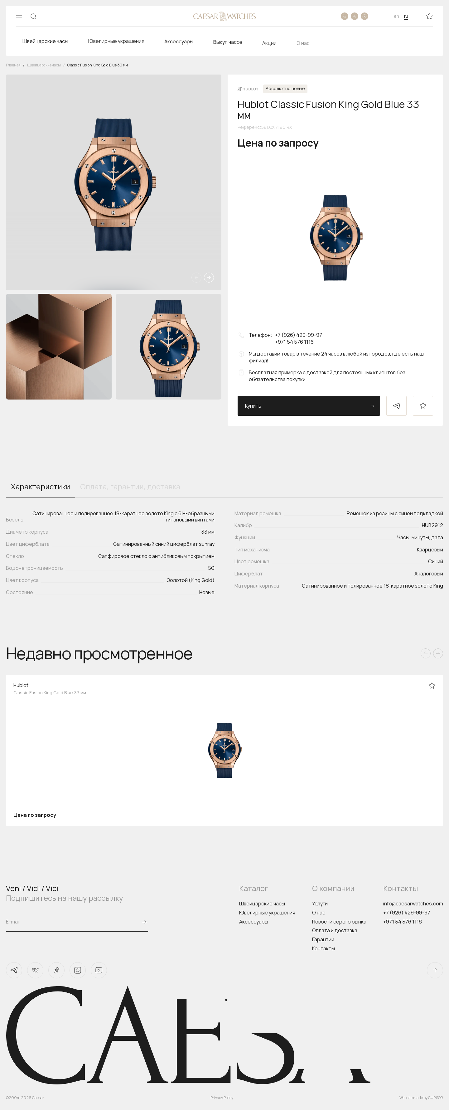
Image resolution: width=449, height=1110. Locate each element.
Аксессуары (253, 921)
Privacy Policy (221, 1097)
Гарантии (323, 939)
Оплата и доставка (334, 930)
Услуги (320, 903)
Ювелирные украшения (267, 912)
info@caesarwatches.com (413, 903)
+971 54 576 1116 (402, 921)
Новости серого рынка (339, 921)
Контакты (323, 948)
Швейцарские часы (262, 903)
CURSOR (435, 1097)
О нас (318, 912)
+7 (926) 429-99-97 (406, 912)
